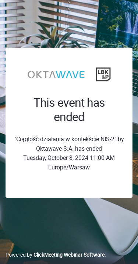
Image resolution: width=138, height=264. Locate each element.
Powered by (55, 254)
